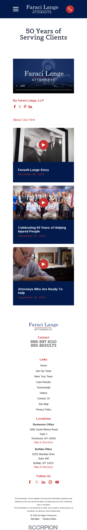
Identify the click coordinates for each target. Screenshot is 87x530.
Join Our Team (43, 371)
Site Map (44, 404)
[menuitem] (35, 518)
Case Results (43, 382)
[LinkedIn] (43, 482)
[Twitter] (36, 482)
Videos (43, 393)
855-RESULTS (43, 345)
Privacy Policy (43, 409)
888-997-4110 (43, 342)
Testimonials (43, 387)
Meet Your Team (43, 376)
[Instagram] (50, 482)
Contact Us (43, 398)
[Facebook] (30, 482)
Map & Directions (43, 442)
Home (43, 365)
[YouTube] (57, 482)
